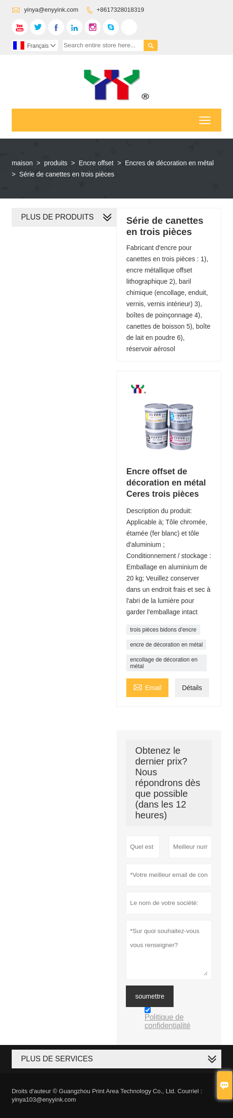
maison (22, 163)
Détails (192, 687)
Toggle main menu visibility (205, 117)
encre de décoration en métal (166, 644)
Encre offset (96, 163)
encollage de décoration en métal (163, 662)
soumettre (149, 996)
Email (147, 686)
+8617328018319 (120, 9)
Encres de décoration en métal (169, 163)
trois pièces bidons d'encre (163, 629)
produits (55, 163)
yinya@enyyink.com (51, 9)
